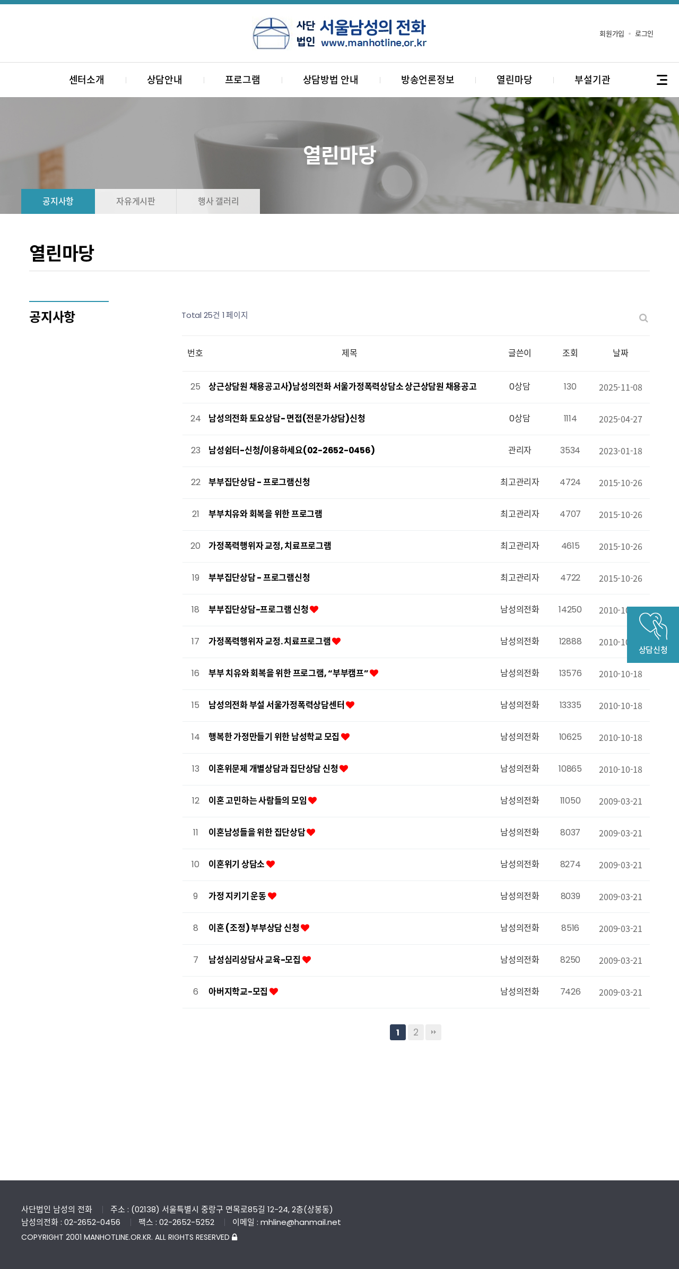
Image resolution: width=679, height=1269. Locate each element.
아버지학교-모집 (238, 992)
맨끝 (433, 1032)
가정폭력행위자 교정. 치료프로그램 (270, 641)
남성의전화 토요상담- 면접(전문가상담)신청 (286, 418)
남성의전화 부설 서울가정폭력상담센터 (277, 705)
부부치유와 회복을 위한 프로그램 (265, 514)
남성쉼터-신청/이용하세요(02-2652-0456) (291, 450)
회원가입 (611, 34)
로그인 (644, 34)
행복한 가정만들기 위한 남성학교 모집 (274, 737)
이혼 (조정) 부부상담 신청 (254, 928)
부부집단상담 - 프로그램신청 (259, 482)
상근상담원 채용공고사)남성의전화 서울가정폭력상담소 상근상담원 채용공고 (342, 387)
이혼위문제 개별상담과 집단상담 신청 (274, 769)
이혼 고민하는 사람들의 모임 (258, 801)
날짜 (621, 353)
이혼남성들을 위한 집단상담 (257, 832)
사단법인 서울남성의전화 (339, 33)
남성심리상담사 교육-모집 (255, 960)
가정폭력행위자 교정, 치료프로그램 (270, 546)
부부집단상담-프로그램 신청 (259, 609)
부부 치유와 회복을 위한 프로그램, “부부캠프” (289, 673)
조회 (570, 353)
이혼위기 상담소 (237, 864)
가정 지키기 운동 (238, 896)
